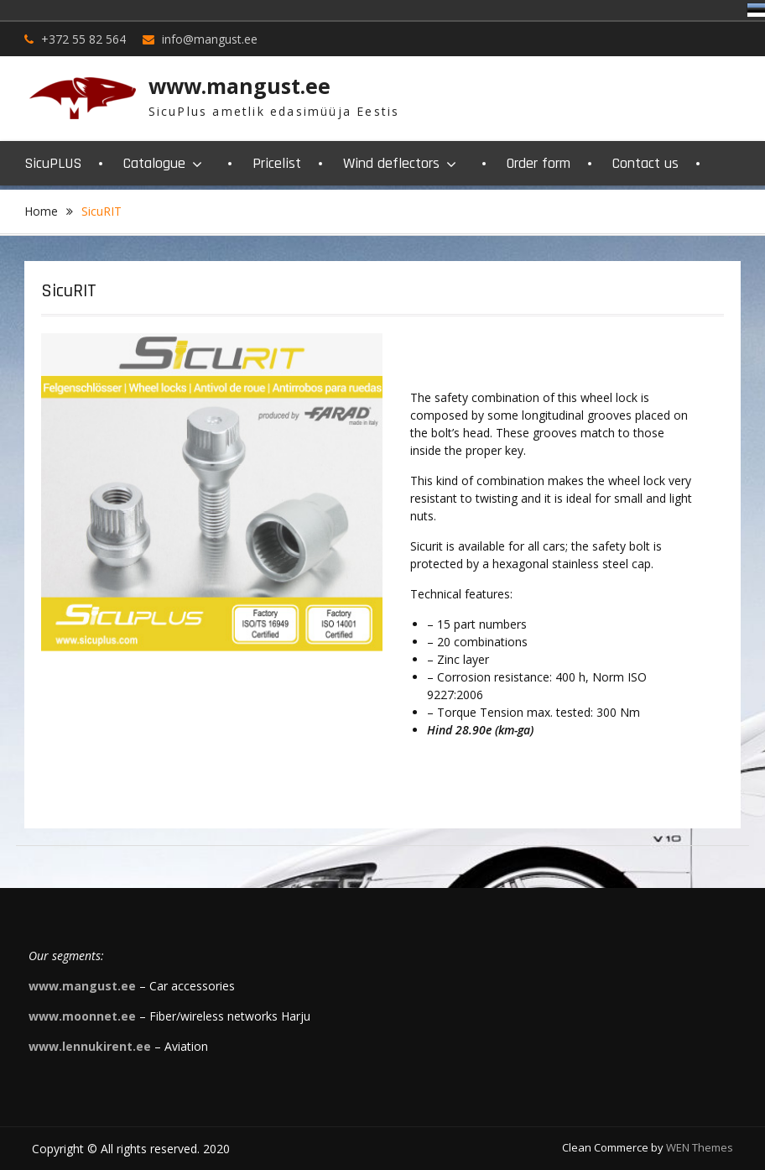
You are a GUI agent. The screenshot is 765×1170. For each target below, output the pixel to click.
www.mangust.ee (239, 85)
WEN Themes (699, 1147)
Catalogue (154, 163)
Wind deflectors (391, 163)
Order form (538, 163)
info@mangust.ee (210, 39)
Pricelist (276, 163)
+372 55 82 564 (83, 39)
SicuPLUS (52, 163)
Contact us (645, 163)
